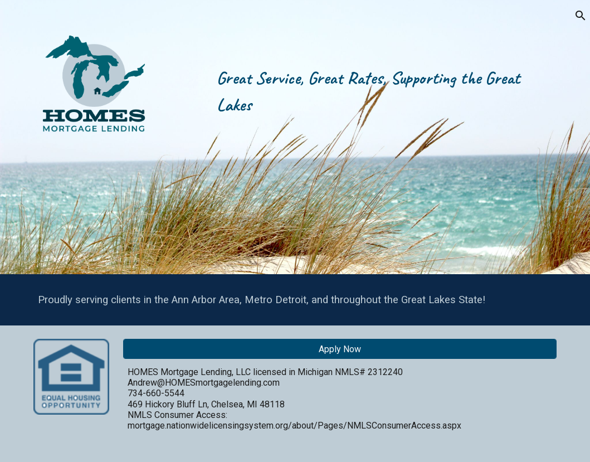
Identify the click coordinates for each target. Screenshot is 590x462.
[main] (384, 137)
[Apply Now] (340, 349)
